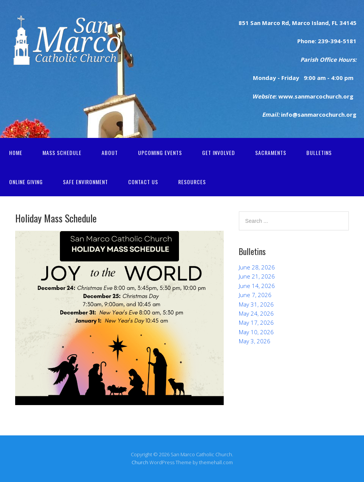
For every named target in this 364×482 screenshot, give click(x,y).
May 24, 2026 (256, 313)
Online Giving (26, 182)
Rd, (285, 23)
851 (243, 23)
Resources (192, 182)
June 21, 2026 (257, 276)
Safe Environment (85, 182)
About (110, 152)
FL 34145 (343, 23)
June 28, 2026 (257, 267)
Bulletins (319, 152)
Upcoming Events (160, 152)
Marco (300, 23)
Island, (320, 23)
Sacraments (270, 152)
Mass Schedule (62, 152)
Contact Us (143, 182)
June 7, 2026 (255, 295)
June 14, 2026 (257, 286)
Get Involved (218, 152)
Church (140, 462)
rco (275, 23)
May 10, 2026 (256, 332)
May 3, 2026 (254, 341)
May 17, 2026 (256, 322)
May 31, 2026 (256, 304)
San (254, 23)
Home (15, 152)
